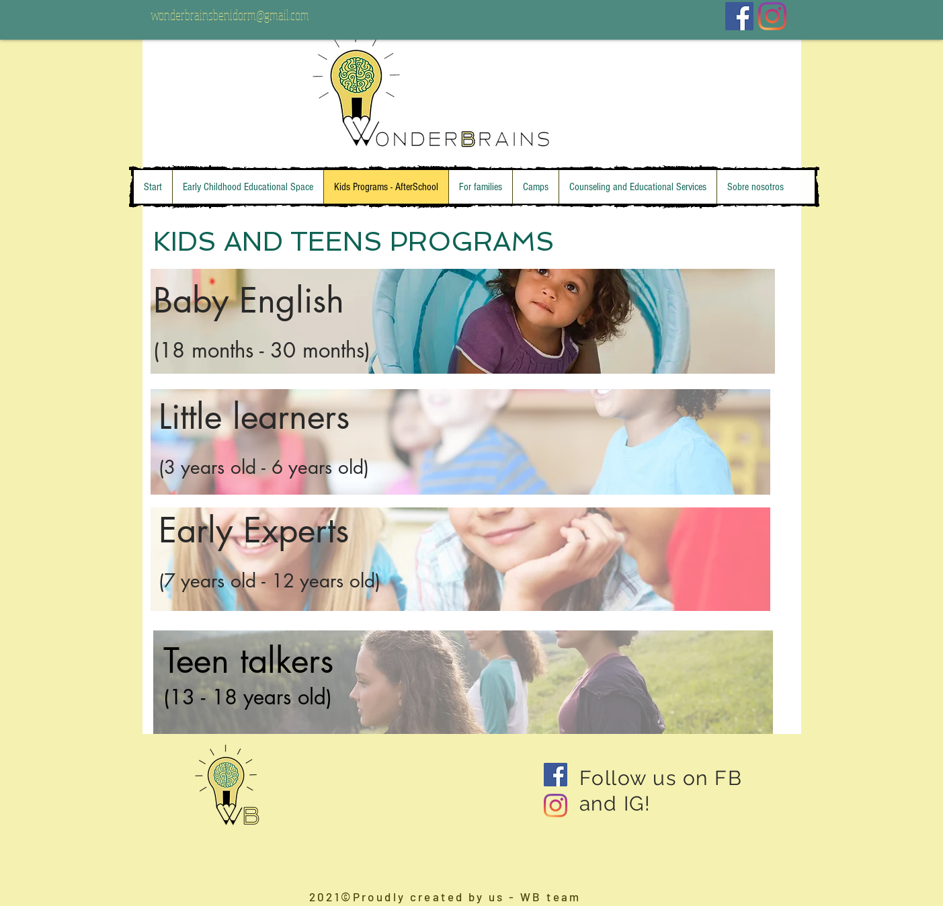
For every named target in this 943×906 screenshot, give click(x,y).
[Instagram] (772, 16)
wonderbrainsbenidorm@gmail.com (230, 15)
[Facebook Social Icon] (555, 774)
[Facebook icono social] (739, 16)
